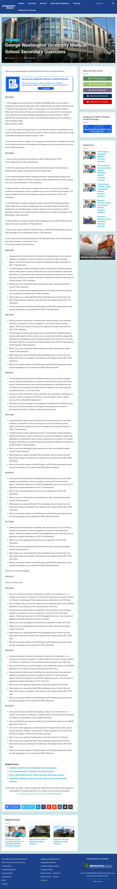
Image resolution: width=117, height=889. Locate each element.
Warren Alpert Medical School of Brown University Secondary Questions (36, 775)
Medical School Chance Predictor (96, 257)
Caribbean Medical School (50, 866)
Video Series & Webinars (60, 3)
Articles (21, 3)
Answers (43, 3)
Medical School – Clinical (49, 877)
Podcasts (76, 3)
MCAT (4, 880)
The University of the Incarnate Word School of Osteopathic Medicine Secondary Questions (104, 173)
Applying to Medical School (50, 859)
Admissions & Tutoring (27, 10)
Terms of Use (97, 881)
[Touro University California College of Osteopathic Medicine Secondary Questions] (89, 187)
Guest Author (11, 58)
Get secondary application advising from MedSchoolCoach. (39, 794)
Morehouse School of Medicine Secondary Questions (61, 841)
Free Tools (32, 3)
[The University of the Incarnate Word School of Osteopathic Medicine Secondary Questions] (15, 831)
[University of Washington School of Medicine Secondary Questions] (89, 220)
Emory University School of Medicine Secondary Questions (31, 771)
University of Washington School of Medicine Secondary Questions (104, 221)
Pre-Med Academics (9, 869)
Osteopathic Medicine (48, 862)
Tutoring (4, 884)
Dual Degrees (6, 877)
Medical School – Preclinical (50, 873)
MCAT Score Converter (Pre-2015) (13, 862)
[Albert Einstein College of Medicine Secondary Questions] (39, 831)
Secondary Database (12, 40)
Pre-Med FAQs (7, 866)
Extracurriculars (7, 873)
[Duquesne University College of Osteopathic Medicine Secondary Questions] (89, 203)
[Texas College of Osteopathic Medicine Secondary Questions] (89, 155)
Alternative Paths (46, 869)
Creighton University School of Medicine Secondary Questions (33, 768)
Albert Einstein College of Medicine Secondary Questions (38, 841)
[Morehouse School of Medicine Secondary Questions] (63, 831)
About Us (44, 880)
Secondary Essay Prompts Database (14, 859)
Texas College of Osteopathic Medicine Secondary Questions (103, 156)
